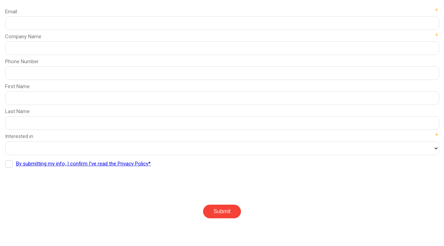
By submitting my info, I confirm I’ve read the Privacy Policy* (83, 164)
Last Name (17, 111)
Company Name (23, 36)
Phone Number (22, 61)
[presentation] (57, 183)
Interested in (19, 136)
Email (11, 12)
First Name (17, 86)
